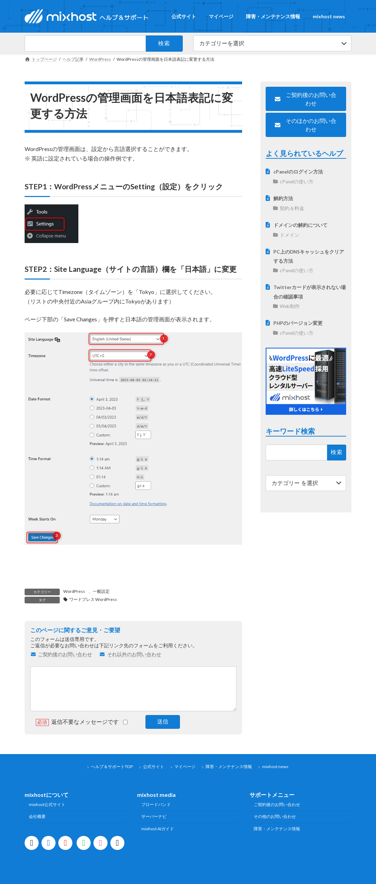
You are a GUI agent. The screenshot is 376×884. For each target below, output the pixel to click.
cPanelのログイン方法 (298, 172)
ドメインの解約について (300, 225)
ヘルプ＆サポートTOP (112, 766)
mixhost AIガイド (157, 828)
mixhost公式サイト (47, 804)
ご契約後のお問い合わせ (61, 654)
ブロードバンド (156, 804)
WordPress (74, 591)
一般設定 (101, 591)
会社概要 (37, 816)
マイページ (184, 766)
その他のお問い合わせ (275, 816)
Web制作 (290, 306)
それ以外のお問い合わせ (130, 654)
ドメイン (289, 235)
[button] (306, 99)
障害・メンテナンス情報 (229, 766)
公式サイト (153, 766)
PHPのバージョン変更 (298, 323)
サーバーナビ (154, 816)
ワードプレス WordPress (93, 599)
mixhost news (275, 766)
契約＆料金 (292, 208)
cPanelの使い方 (296, 181)
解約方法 (283, 198)
